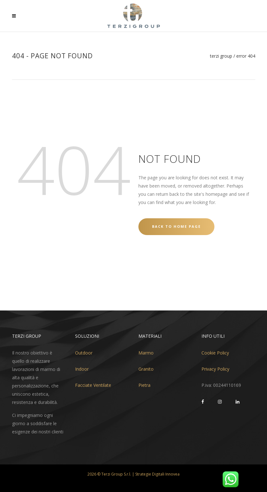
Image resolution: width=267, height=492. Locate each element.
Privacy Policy (215, 369)
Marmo (146, 353)
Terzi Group (221, 56)
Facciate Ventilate (93, 385)
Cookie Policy (215, 353)
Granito (146, 369)
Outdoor (83, 353)
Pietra (144, 385)
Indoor (82, 369)
